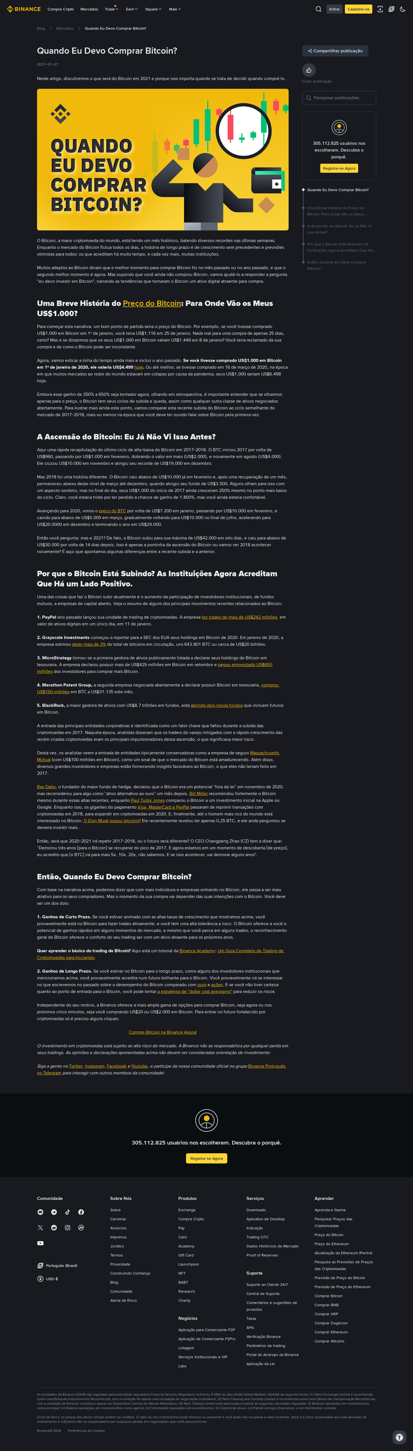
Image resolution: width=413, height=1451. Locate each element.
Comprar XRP (326, 1313)
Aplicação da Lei (260, 1363)
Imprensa (118, 1237)
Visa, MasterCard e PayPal (163, 807)
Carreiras (118, 1218)
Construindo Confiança (130, 1273)
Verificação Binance (263, 1336)
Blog (114, 1282)
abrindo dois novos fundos (217, 705)
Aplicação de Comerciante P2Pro (206, 1338)
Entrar (334, 9)
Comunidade (121, 1291)
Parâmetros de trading (265, 1345)
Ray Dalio (46, 787)
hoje (138, 367)
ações (217, 985)
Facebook (116, 1066)
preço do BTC (112, 511)
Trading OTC (257, 1237)
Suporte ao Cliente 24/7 (267, 1284)
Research (186, 1291)
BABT (183, 1282)
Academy (186, 1246)
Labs (182, 1365)
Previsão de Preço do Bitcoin (340, 1277)
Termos (116, 1255)
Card (182, 1237)
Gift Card (186, 1255)
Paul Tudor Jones (148, 800)
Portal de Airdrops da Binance (272, 1354)
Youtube (139, 1066)
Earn (132, 9)
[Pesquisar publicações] (343, 97)
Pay (181, 1227)
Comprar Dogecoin (331, 1322)
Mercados (89, 9)
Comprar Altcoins (330, 1341)
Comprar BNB (327, 1304)
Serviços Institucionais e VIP (202, 1356)
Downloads (256, 1209)
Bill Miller (198, 793)
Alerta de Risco (123, 1300)
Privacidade (120, 1264)
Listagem (186, 1347)
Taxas (251, 1318)
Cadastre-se (358, 9)
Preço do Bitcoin (152, 303)
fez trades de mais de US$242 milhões (240, 617)
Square (153, 9)
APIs (250, 1327)
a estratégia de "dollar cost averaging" (194, 991)
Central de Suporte (263, 1293)
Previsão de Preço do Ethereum (342, 1286)
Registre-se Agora (339, 168)
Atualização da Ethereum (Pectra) (343, 1252)
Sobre (115, 1209)
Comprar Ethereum (331, 1332)
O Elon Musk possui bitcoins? (112, 821)
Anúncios (118, 1227)
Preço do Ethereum (332, 1243)
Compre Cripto (60, 9)
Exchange (187, 1209)
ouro (201, 985)
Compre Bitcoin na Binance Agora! (163, 1032)
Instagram (94, 1066)
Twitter (76, 1066)
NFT (182, 1273)
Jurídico (117, 1246)
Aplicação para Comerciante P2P (206, 1329)
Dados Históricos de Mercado (272, 1246)
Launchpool (188, 1264)
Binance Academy (197, 951)
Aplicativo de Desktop (265, 1218)
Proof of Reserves (262, 1255)
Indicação (254, 1227)
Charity (184, 1300)
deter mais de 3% (89, 644)
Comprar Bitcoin (329, 1295)
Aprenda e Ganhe (330, 1209)
